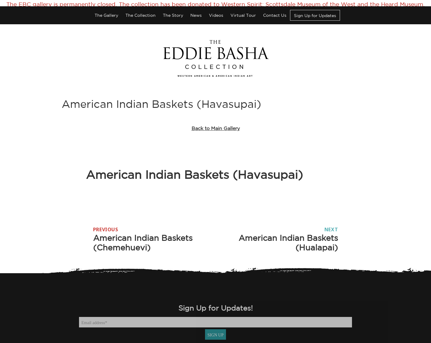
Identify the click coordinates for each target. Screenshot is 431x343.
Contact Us (274, 10)
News (196, 10)
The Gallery (106, 10)
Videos (216, 10)
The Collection (140, 10)
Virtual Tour (243, 10)
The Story (173, 10)
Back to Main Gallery (216, 123)
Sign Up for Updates (315, 11)
